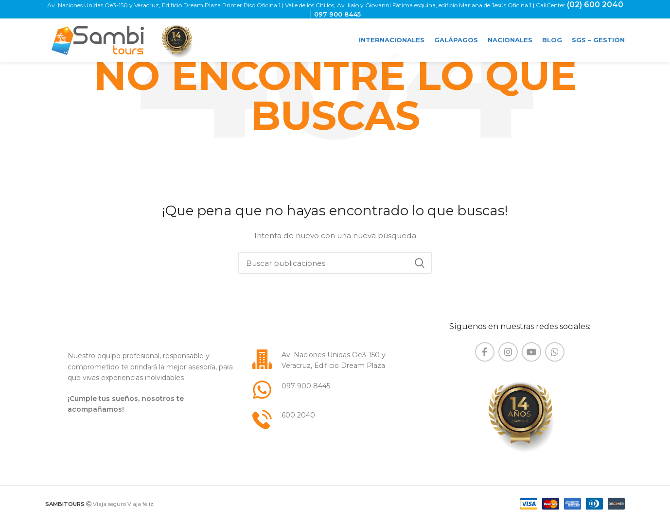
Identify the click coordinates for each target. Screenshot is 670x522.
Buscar (419, 263)
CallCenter (551, 5)
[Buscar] (335, 263)
